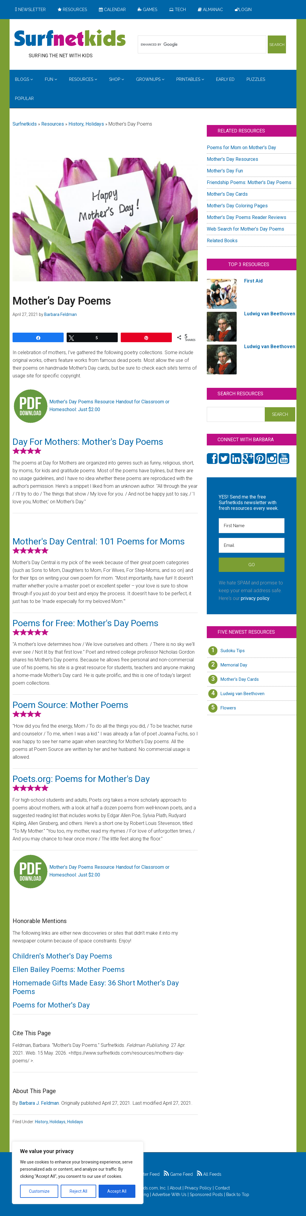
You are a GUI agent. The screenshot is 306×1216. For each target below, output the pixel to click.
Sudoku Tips (233, 650)
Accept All (116, 1191)
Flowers (228, 708)
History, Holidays (86, 124)
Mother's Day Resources (232, 159)
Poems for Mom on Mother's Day (241, 147)
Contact (222, 1188)
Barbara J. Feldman (39, 1103)
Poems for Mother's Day (51, 1005)
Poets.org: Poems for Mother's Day (81, 779)
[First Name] (251, 525)
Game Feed (178, 1174)
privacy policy (255, 598)
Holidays (75, 1121)
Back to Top (237, 1194)
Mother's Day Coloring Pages (237, 206)
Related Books (222, 240)
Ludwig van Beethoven (242, 693)
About (175, 1188)
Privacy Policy (198, 1188)
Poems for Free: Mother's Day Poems (85, 623)
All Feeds (209, 1174)
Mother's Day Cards (227, 194)
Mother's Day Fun (225, 171)
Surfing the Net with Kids (70, 38)
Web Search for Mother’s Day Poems (245, 229)
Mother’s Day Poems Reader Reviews (246, 217)
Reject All (78, 1191)
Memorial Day (234, 665)
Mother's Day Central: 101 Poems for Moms (99, 541)
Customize (39, 1191)
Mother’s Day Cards (240, 679)
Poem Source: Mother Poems (70, 705)
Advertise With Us (169, 1194)
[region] (77, 1172)
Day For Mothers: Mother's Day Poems (88, 441)
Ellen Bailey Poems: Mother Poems (69, 969)
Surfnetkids (25, 124)
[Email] (251, 545)
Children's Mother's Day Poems (62, 956)
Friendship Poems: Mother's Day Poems (249, 182)
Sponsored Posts (206, 1194)
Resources (52, 124)
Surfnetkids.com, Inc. (146, 1188)
